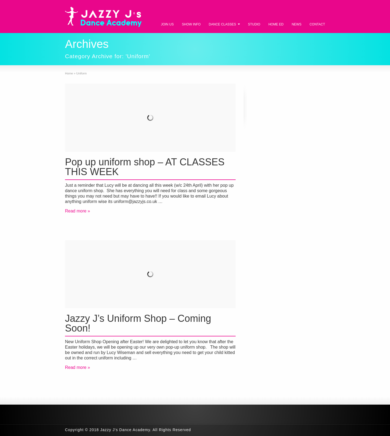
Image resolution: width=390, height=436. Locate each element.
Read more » (77, 211)
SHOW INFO (191, 24)
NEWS (296, 24)
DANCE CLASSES (222, 24)
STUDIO (254, 24)
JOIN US (167, 24)
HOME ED (276, 24)
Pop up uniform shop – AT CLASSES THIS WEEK (145, 166)
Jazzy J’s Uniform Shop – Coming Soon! (138, 323)
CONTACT (317, 24)
